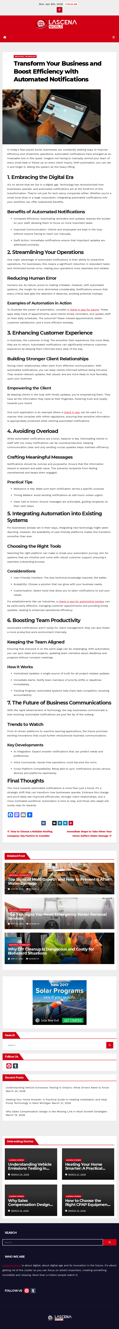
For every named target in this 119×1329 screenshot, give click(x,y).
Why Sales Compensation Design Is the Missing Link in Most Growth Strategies (56, 1111)
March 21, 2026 (77, 1175)
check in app (72, 412)
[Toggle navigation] (114, 37)
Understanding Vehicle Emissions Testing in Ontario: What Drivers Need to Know (57, 1087)
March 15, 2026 (77, 1211)
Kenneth (32, 889)
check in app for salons (84, 309)
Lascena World (11, 1265)
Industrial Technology (25, 56)
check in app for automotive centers (81, 601)
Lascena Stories (16, 1160)
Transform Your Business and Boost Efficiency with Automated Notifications (57, 71)
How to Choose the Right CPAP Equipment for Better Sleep (87, 1204)
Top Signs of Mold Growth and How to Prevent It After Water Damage (59, 881)
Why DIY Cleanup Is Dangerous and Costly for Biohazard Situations (51, 951)
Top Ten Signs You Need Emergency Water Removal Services (57, 916)
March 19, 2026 (20, 1211)
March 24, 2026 (20, 1175)
